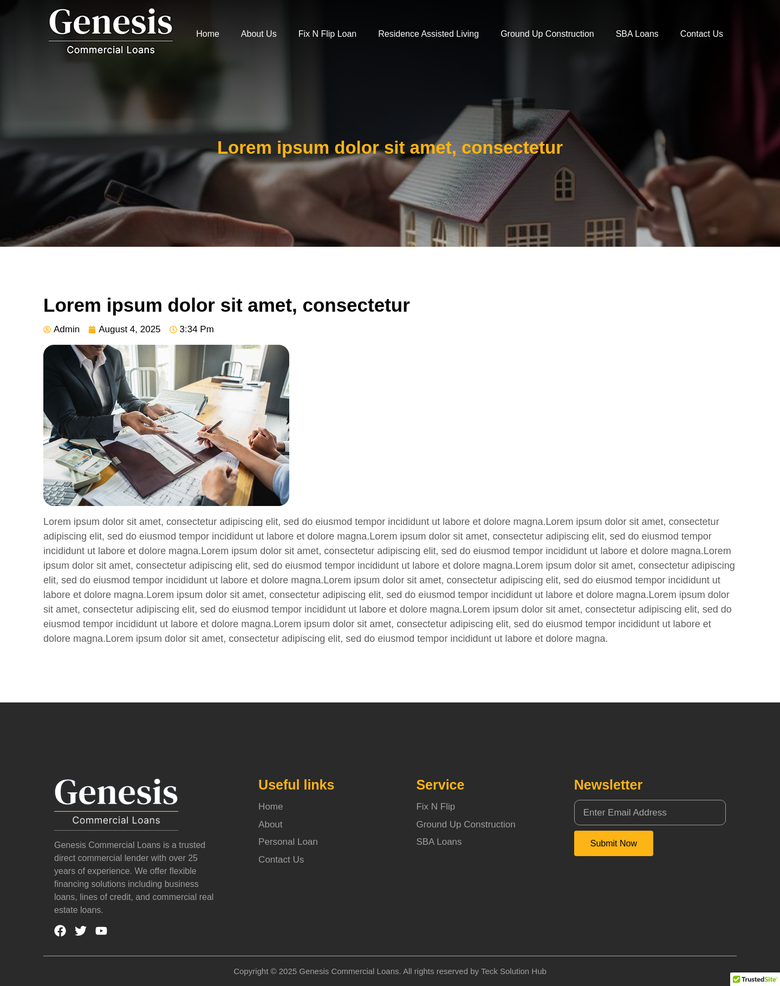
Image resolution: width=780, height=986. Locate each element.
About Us (259, 33)
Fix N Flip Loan (327, 33)
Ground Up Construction (547, 33)
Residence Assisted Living (428, 33)
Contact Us (701, 33)
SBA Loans (637, 33)
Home (207, 33)
